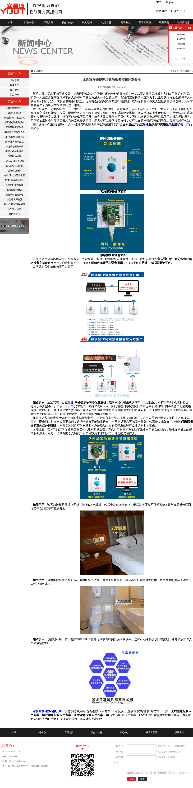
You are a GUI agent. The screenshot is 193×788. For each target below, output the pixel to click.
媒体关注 (14, 85)
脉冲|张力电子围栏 (14, 142)
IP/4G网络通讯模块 (14, 180)
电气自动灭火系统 (14, 166)
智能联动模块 (14, 170)
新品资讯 (14, 94)
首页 (9, 22)
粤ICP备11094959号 (20, 766)
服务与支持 (68, 22)
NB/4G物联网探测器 (14, 137)
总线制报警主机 (14, 113)
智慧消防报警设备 (14, 127)
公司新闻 (14, 80)
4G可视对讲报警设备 (14, 132)
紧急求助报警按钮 (14, 195)
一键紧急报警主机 (14, 146)
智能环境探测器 (14, 199)
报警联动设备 (14, 156)
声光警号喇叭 (14, 209)
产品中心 (29, 22)
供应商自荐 (183, 22)
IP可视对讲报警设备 (14, 122)
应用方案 (48, 22)
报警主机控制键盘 (14, 151)
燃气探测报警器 (14, 190)
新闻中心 (125, 22)
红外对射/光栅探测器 (14, 204)
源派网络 (45, 766)
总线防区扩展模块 (14, 185)
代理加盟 (106, 22)
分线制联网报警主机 (14, 117)
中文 (158, 2)
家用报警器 (14, 214)
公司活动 (14, 90)
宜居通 (144, 124)
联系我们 (164, 22)
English (170, 2)
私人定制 (87, 22)
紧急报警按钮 (174, 124)
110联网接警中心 (14, 108)
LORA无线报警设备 (14, 161)
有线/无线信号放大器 (14, 175)
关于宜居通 (145, 22)
